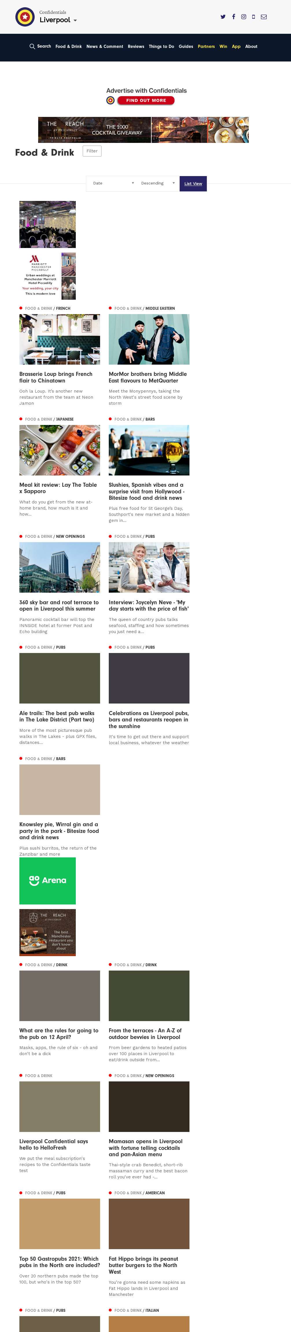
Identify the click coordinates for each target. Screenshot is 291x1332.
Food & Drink (69, 46)
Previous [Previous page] (34, 1103)
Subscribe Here (167, 1199)
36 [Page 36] (132, 1103)
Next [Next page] (256, 1103)
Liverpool (29, 1199)
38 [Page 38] (159, 1103)
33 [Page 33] (104, 1103)
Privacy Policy (165, 1207)
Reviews (136, 46)
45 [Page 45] (223, 1103)
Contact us (162, 1183)
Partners (206, 46)
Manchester (32, 1183)
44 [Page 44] (214, 1103)
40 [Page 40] (177, 1103)
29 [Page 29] (69, 1103)
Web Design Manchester (40, 1326)
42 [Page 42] (195, 1103)
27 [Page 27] (51, 1103)
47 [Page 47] (242, 1103)
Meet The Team (167, 1224)
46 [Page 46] (232, 1103)
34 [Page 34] (114, 1103)
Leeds (26, 1191)
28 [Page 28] (60, 1103)
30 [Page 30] (78, 1103)
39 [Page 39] (168, 1103)
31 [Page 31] (87, 1103)
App (236, 46)
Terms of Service (168, 1216)
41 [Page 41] (186, 1103)
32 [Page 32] (95, 1103)
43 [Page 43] (204, 1103)
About (251, 46)
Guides (186, 46)
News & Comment (104, 46)
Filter (92, 151)
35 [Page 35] (123, 1103)
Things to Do (161, 46)
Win (223, 46)
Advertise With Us (169, 1191)
